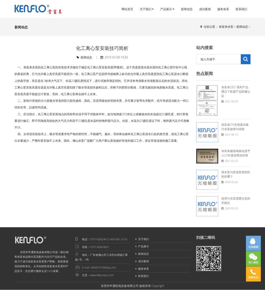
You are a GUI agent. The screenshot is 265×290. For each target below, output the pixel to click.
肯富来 (21, 257)
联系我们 (241, 9)
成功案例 (205, 9)
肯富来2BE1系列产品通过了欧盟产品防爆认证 (235, 91)
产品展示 (167, 9)
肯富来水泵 (226, 27)
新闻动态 (187, 9)
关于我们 (147, 9)
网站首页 (127, 9)
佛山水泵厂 (79, 141)
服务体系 (223, 9)
